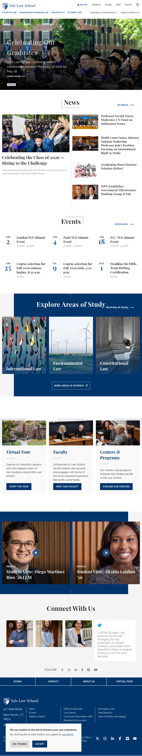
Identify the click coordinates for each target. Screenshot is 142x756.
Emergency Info (106, 709)
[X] (62, 670)
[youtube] (95, 670)
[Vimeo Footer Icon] (127, 739)
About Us (89, 681)
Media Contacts (37, 716)
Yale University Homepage (112, 716)
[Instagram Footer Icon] (105, 739)
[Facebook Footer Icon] (120, 739)
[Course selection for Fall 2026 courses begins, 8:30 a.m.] (24, 270)
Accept (39, 744)
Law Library (70, 713)
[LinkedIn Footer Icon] (112, 739)
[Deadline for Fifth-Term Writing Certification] (117, 270)
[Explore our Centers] (118, 458)
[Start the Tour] (24, 458)
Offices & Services (73, 709)
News (32, 709)
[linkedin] (76, 670)
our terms (67, 734)
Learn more (14, 76)
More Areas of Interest (69, 386)
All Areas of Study (117, 306)
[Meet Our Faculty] (71, 458)
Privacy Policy (83, 737)
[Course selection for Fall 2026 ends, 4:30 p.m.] (71, 270)
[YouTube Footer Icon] (135, 739)
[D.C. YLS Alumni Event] (117, 241)
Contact (53, 681)
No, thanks (20, 744)
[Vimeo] (88, 670)
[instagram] (69, 670)
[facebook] (82, 670)
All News (122, 104)
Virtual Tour (124, 681)
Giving (18, 681)
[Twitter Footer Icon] (97, 739)
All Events (121, 223)
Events (32, 713)
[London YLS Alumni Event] (24, 241)
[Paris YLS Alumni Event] (71, 241)
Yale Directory (105, 713)
